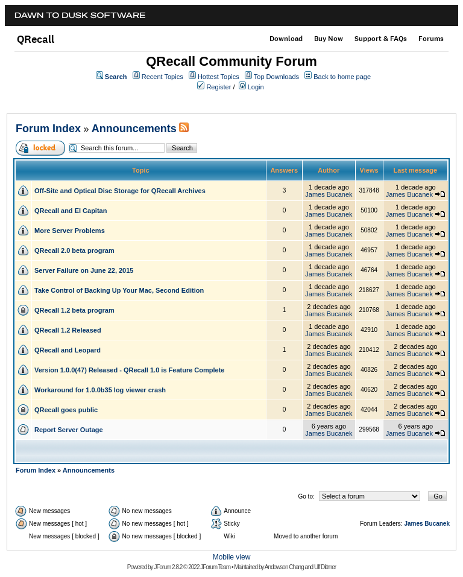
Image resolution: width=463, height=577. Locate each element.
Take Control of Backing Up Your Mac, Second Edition (119, 290)
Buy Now (328, 38)
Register (218, 87)
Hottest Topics (218, 76)
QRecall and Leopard (67, 350)
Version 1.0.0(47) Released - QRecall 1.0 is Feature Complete (129, 370)
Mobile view (232, 557)
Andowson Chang (284, 567)
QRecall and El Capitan (70, 210)
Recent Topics (162, 76)
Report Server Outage (68, 429)
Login (256, 87)
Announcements (134, 129)
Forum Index (48, 129)
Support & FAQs (380, 38)
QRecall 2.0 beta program (74, 250)
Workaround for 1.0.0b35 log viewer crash (100, 390)
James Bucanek (328, 194)
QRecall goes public (66, 409)
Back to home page (342, 76)
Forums (431, 38)
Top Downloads (276, 76)
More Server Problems (69, 230)
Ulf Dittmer (325, 567)
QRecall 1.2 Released (67, 330)
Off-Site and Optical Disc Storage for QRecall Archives (120, 190)
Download (286, 38)
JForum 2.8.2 (168, 567)
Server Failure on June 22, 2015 (83, 270)
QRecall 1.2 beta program (74, 310)
